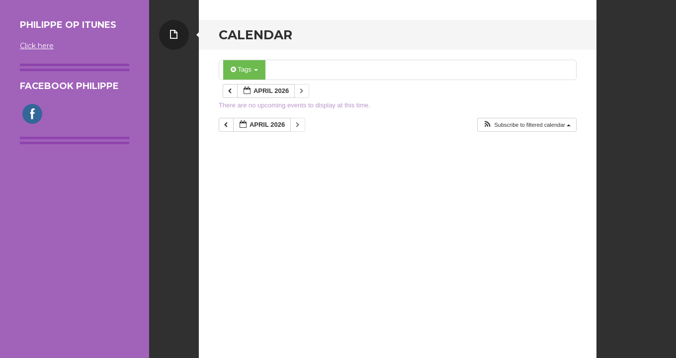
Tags (244, 69)
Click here (37, 45)
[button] (527, 125)
